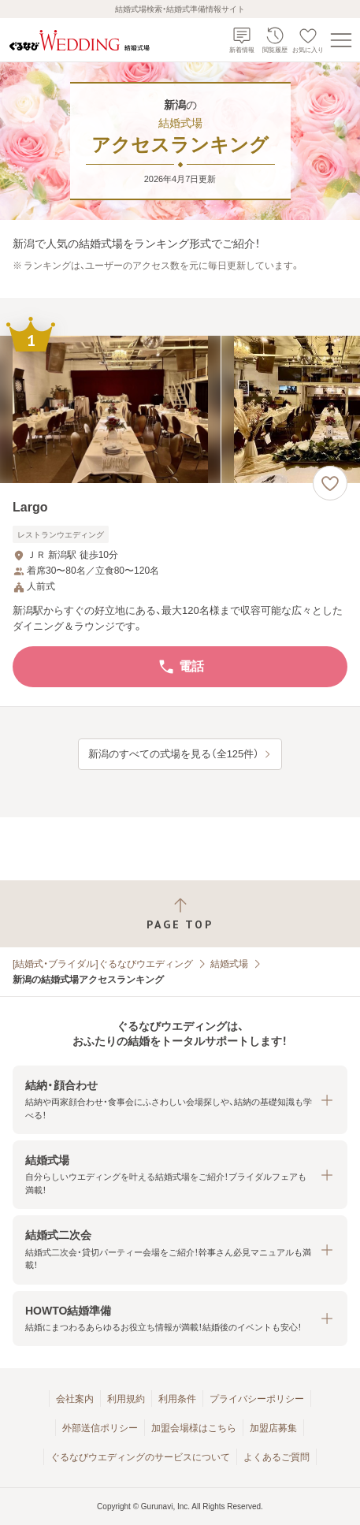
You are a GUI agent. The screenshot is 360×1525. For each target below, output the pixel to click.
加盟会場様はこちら (193, 1428)
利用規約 (126, 1398)
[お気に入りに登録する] (330, 483)
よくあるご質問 (276, 1457)
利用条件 (177, 1398)
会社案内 (75, 1398)
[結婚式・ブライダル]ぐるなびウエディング (103, 963)
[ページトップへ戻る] (180, 913)
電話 (180, 666)
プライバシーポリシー (257, 1398)
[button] (180, 1100)
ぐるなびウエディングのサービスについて (140, 1457)
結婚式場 (229, 963)
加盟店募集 (273, 1428)
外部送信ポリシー (100, 1428)
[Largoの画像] (180, 409)
